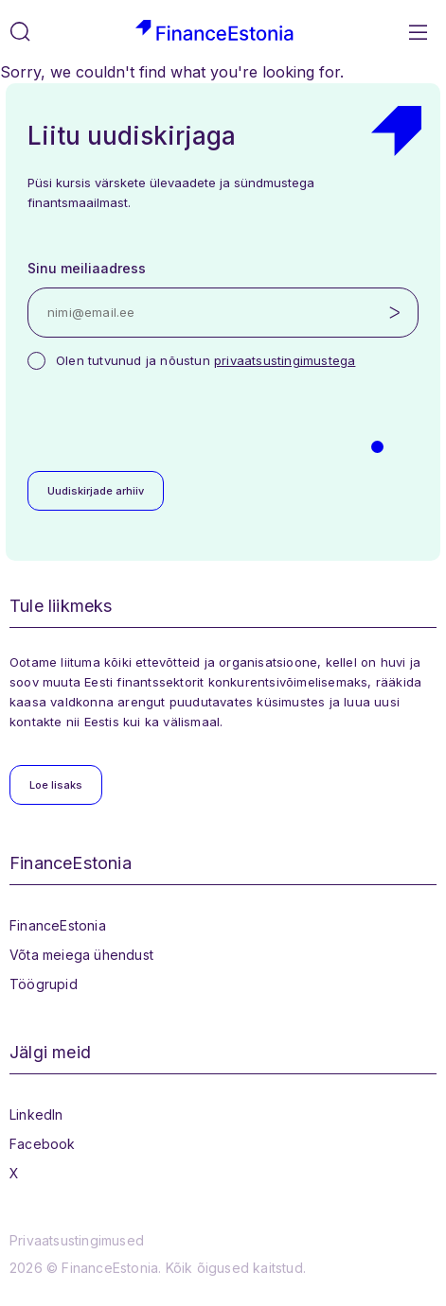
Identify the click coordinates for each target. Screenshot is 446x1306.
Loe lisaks (55, 785)
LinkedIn (36, 1114)
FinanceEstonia (57, 925)
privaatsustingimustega (284, 360)
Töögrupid (43, 984)
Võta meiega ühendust (81, 955)
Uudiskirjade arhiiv (95, 490)
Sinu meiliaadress (86, 268)
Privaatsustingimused (76, 1240)
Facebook (42, 1144)
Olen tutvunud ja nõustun (205, 360)
